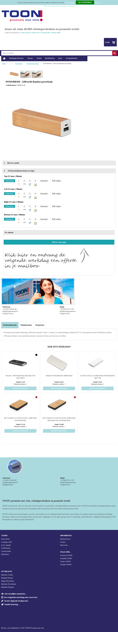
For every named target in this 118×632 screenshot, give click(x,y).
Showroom (64, 545)
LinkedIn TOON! (66, 558)
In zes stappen (6, 545)
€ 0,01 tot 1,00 (25, 33)
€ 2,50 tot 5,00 (45, 33)
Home (4, 58)
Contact (63, 542)
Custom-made (6, 551)
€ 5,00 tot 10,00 (55, 33)
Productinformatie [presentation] (10, 325)
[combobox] (56, 53)
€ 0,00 (107, 42)
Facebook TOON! (66, 555)
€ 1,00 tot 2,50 (35, 33)
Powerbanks (18, 63)
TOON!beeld (5, 548)
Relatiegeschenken (16, 58)
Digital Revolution (7, 581)
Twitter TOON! (65, 561)
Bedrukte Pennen (7, 578)
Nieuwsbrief (5, 539)
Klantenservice (65, 539)
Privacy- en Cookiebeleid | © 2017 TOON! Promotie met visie (22, 628)
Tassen (30, 58)
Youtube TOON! (66, 565)
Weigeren (98, 2)
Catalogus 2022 (6, 542)
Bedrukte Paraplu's (7, 587)
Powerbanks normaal (32, 63)
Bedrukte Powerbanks (8, 584)
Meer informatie (70, 2)
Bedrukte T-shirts (7, 575)
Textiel (38, 58)
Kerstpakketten (71, 58)
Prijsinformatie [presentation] (26, 325)
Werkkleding (49, 58)
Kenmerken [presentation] (39, 325)
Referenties (5, 554)
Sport (60, 58)
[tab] (10, 325)
